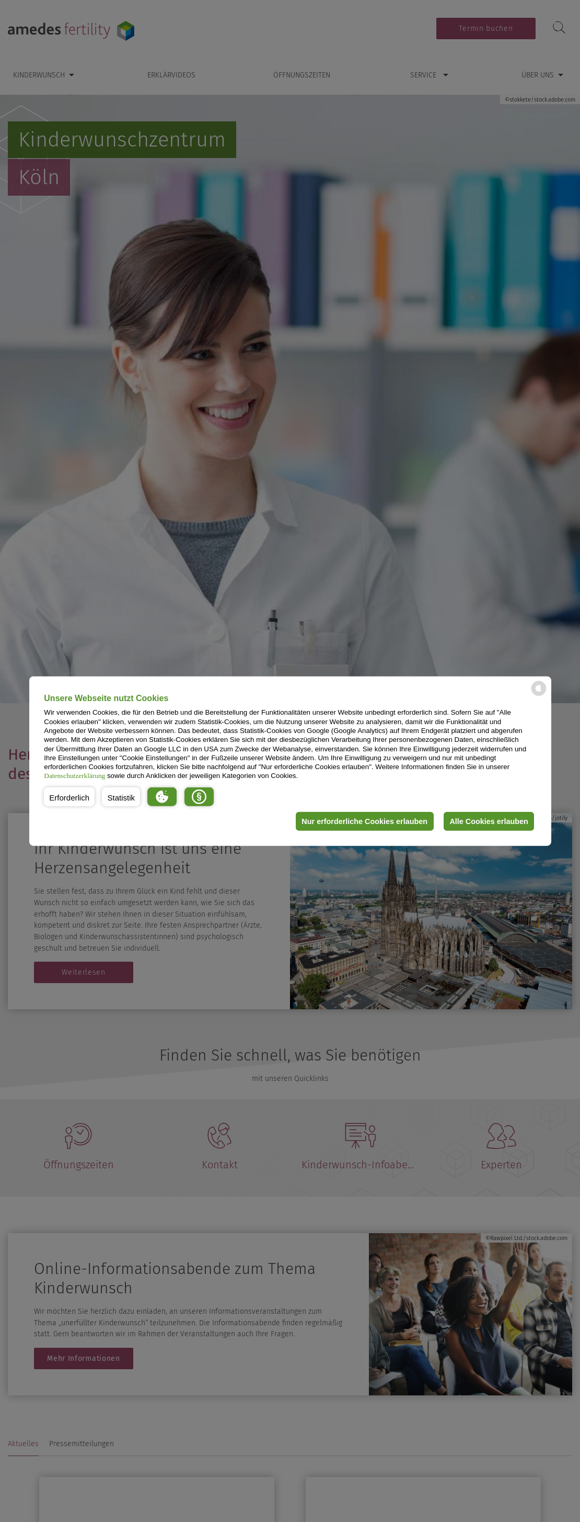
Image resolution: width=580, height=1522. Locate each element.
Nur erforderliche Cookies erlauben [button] (364, 821)
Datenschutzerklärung (74, 776)
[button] (69, 796)
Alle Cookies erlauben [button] (488, 821)
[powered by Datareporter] (538, 695)
